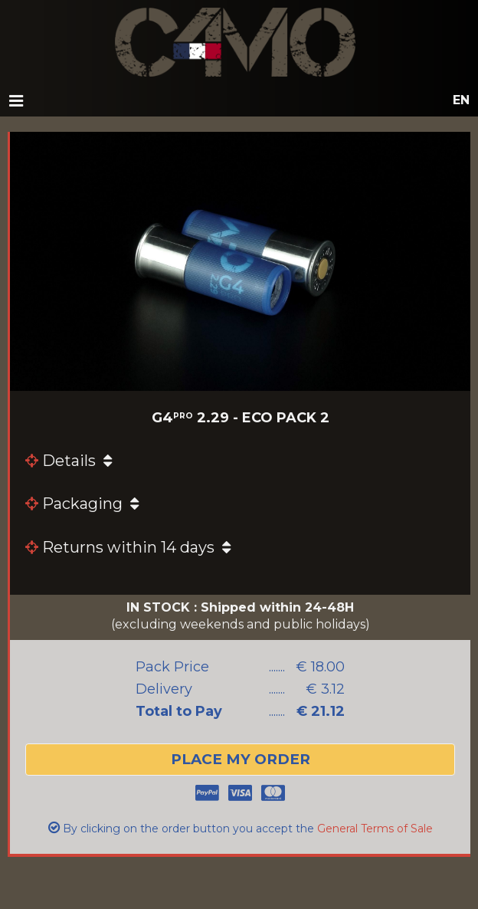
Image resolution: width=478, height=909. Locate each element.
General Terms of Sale (375, 828)
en (461, 100)
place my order (240, 759)
